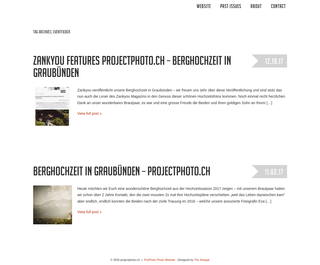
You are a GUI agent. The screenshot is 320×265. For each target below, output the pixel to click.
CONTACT (278, 7)
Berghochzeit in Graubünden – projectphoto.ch (121, 173)
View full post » (89, 113)
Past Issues (230, 7)
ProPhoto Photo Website (159, 259)
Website (204, 7)
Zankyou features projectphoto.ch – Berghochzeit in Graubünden (132, 68)
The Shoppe (202, 259)
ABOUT (256, 7)
